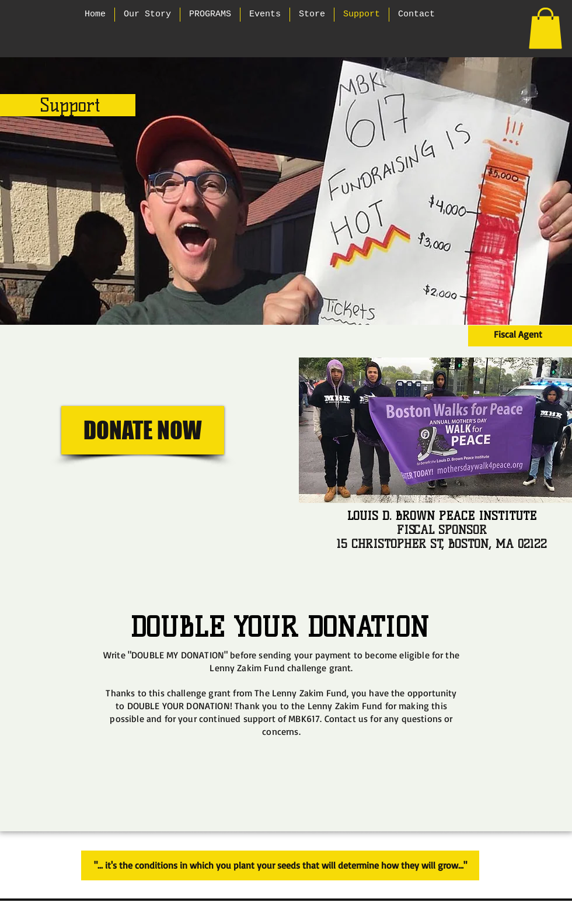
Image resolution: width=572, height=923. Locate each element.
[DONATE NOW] (142, 430)
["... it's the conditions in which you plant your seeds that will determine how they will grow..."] (280, 865)
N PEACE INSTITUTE (481, 516)
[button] (545, 28)
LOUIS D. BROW (387, 516)
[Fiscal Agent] (518, 334)
